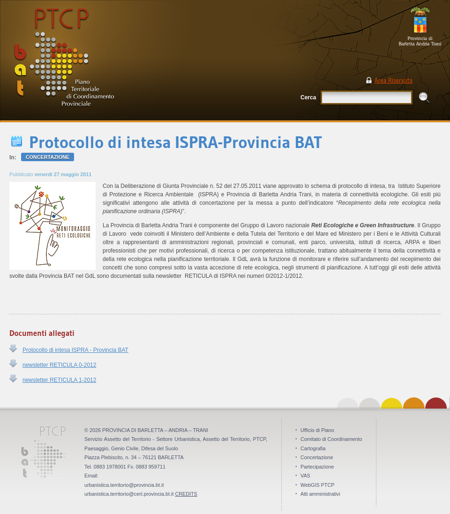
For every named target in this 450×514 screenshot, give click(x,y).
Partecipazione (317, 466)
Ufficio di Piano (317, 430)
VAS (305, 475)
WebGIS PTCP (317, 485)
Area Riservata (393, 80)
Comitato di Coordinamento (331, 439)
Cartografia (312, 448)
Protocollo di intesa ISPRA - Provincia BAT (75, 350)
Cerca (308, 97)
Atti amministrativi (320, 494)
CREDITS (186, 494)
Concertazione (47, 157)
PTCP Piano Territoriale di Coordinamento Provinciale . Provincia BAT (96, 61)
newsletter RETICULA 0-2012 (59, 365)
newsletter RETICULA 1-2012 (59, 380)
